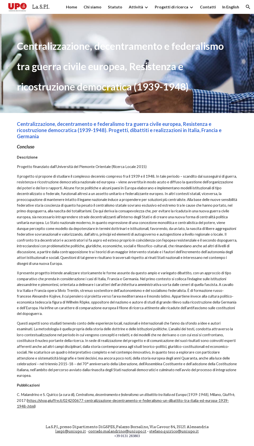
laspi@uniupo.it (70, 431)
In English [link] (230, 6)
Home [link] (71, 6)
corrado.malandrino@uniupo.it (117, 431)
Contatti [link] (208, 6)
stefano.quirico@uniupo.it (174, 431)
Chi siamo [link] (92, 6)
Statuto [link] (115, 6)
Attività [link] (136, 6)
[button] (248, 7)
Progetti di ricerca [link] (171, 6)
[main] (127, 63)
